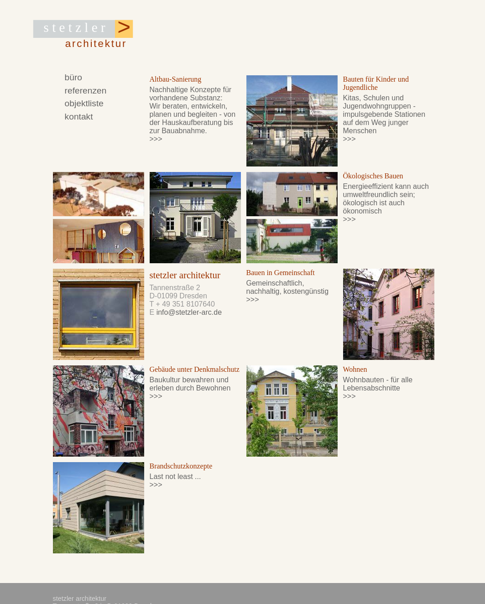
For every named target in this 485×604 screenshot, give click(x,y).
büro (73, 77)
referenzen (85, 90)
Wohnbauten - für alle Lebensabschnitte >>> (378, 388)
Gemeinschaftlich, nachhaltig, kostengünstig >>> (287, 291)
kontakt (78, 116)
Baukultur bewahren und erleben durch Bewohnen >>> (190, 388)
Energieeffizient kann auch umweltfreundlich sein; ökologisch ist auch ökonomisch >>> (386, 202)
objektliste (83, 103)
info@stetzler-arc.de (189, 312)
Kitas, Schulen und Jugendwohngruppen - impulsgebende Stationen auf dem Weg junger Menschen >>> (384, 118)
